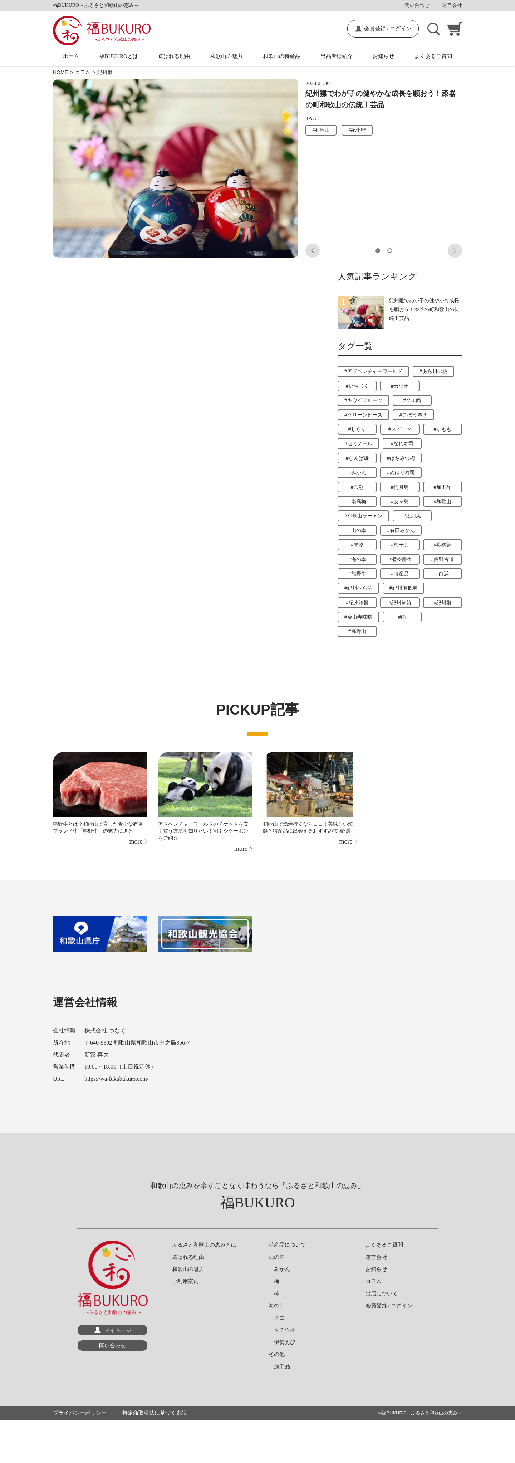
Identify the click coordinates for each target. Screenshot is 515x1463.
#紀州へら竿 (358, 588)
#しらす (357, 429)
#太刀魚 (412, 516)
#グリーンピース (363, 415)
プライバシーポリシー (80, 1413)
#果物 (357, 545)
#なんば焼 (357, 458)
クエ (277, 1318)
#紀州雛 (357, 130)
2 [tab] (389, 250)
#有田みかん (401, 530)
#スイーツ (399, 429)
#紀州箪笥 (399, 602)
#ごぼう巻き (413, 415)
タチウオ (282, 1330)
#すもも (442, 429)
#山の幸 (357, 530)
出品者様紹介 (336, 56)
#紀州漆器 (357, 602)
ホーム (71, 56)
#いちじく (357, 386)
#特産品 (400, 573)
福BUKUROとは (118, 56)
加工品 (279, 1366)
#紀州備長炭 (403, 588)
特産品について (287, 1245)
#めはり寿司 (401, 472)
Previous (312, 251)
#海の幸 (357, 559)
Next (455, 251)
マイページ (117, 1330)
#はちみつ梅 (401, 458)
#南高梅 (357, 501)
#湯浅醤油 (399, 559)
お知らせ (383, 56)
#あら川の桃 (433, 371)
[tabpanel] (176, 168)
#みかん (357, 472)
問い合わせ (417, 5)
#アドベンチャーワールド (373, 371)
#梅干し (400, 545)
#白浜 (442, 573)
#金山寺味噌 (358, 617)
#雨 (402, 617)
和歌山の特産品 (281, 56)
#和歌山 (321, 130)
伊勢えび (282, 1342)
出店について (382, 1293)
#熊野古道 (442, 559)
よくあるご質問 (433, 56)
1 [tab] (377, 250)
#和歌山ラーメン (363, 516)
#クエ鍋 (412, 400)
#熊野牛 (357, 573)
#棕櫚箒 (442, 545)
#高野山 (357, 631)
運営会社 (452, 5)
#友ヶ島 (400, 501)
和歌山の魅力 (226, 56)
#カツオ (400, 386)
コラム (374, 1281)
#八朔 (357, 487)
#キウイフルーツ (363, 400)
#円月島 (400, 487)
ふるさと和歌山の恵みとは (204, 1245)
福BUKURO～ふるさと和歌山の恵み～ (422, 1412)
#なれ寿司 (402, 443)
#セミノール (358, 443)
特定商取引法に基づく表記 (154, 1413)
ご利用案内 (185, 1281)
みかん (279, 1269)
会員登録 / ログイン (387, 28)
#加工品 (442, 487)
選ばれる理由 (174, 56)
